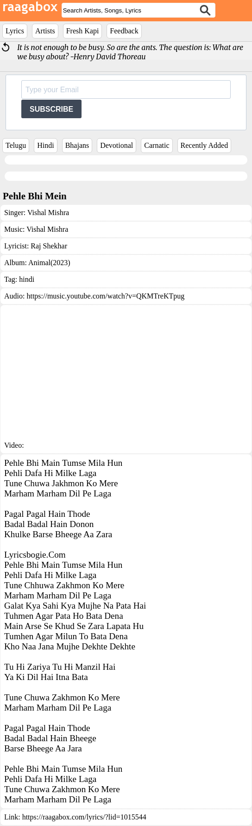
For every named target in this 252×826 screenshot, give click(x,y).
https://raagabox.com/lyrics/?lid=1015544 (84, 817)
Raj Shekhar (49, 246)
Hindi (45, 145)
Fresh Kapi (82, 31)
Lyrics (15, 31)
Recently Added (204, 145)
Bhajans (77, 145)
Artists (45, 31)
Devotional (116, 145)
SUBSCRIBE (51, 109)
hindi (26, 279)
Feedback (124, 31)
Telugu (16, 145)
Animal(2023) (49, 263)
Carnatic (156, 145)
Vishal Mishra (48, 212)
